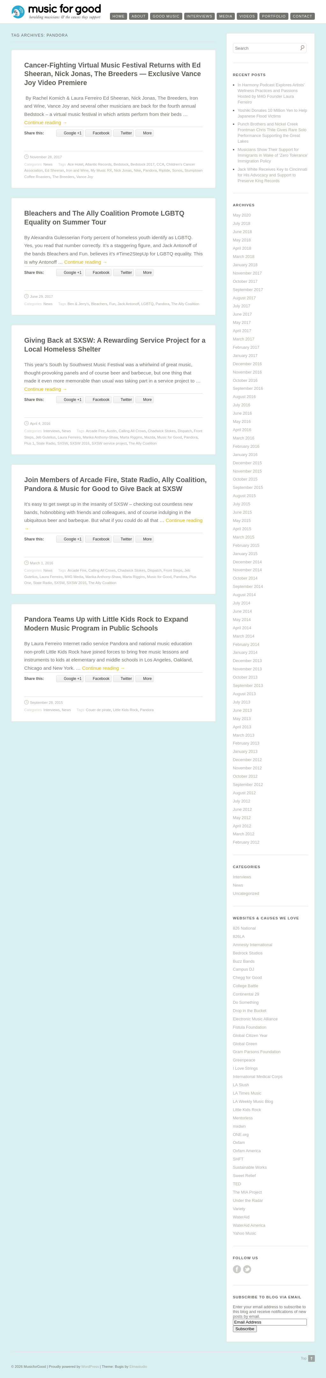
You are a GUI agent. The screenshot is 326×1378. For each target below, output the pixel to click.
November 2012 (247, 768)
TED (237, 1184)
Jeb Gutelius (45, 437)
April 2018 (242, 248)
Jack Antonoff (128, 304)
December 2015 (247, 463)
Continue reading (45, 122)
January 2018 (245, 264)
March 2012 (244, 834)
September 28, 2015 (46, 702)
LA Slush (241, 1084)
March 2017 (244, 339)
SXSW (62, 443)
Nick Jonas (123, 170)
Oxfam (239, 1142)
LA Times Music (247, 1093)
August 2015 (244, 495)
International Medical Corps (258, 1076)
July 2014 (241, 603)
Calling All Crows (132, 431)
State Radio (45, 443)
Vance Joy (84, 177)
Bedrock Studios (248, 953)
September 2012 (248, 784)
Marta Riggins (131, 437)
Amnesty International (252, 944)
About (139, 16)
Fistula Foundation (249, 1027)
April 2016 (242, 429)
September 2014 (248, 586)
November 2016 (247, 372)
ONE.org (241, 1134)
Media (225, 16)
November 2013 (247, 669)
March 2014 (244, 636)
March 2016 (244, 438)
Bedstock (120, 164)
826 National (244, 928)
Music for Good (169, 437)
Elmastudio (138, 1366)
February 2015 (246, 545)
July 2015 (241, 504)
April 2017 (242, 330)
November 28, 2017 (46, 157)
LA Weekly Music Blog (253, 1101)
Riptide (164, 170)
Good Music (166, 16)
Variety (239, 1208)
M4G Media (74, 577)
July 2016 (241, 405)
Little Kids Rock (125, 710)
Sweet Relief (244, 1175)
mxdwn (239, 1126)
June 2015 (242, 512)
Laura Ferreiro (69, 437)
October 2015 (245, 479)
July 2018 (241, 223)
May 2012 (242, 817)
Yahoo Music (244, 1233)
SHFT (238, 1159)
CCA (160, 164)
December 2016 (247, 363)
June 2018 (242, 231)
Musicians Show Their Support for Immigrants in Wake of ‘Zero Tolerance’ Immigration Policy (273, 155)
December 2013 (247, 660)
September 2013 (248, 685)
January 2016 (245, 454)
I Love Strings (245, 1068)
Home (118, 16)
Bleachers (99, 304)
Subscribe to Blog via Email (267, 1297)
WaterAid (241, 1217)
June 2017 (242, 314)
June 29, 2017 (41, 296)
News (47, 164)
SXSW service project (109, 443)
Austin (111, 431)
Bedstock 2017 (143, 164)
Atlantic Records (98, 164)
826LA (239, 936)
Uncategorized (246, 893)
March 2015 (244, 537)
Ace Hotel (75, 164)
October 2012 (245, 776)
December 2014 (247, 562)
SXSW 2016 (80, 443)
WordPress (90, 1366)
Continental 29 (246, 994)
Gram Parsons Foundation (257, 1051)
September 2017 (248, 289)
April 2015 (242, 528)
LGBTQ (147, 304)
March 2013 (244, 735)
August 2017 (244, 298)
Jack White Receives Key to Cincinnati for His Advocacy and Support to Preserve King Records (272, 175)
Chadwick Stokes (162, 431)
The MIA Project (247, 1192)
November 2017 (247, 273)
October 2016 (245, 380)
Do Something (246, 1002)
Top (304, 1358)
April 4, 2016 (40, 423)
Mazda (149, 437)
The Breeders (63, 177)
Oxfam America (247, 1150)
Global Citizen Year (250, 1035)
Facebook (237, 1269)
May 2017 (242, 322)
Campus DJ (243, 969)
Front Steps (172, 570)
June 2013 (242, 710)
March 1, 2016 (41, 563)
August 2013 (244, 693)
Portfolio (274, 16)
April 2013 (242, 727)
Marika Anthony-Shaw (100, 437)
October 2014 (245, 578)
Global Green (245, 1043)
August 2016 (244, 396)
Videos (247, 16)
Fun (112, 304)
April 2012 (242, 826)
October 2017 (245, 281)
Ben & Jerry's (78, 304)
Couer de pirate (98, 710)
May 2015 (242, 520)
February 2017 (246, 347)
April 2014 (242, 627)
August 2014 (244, 594)
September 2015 (248, 487)
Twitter (247, 1269)
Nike (137, 170)
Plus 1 (29, 443)
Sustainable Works (250, 1167)
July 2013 (241, 702)
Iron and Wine (77, 170)
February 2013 (246, 743)
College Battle (245, 985)
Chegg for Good (247, 977)
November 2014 (247, 570)
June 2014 (242, 611)
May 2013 (242, 718)
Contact (302, 16)
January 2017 (245, 355)
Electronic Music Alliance (255, 1019)
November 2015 (247, 471)
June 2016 (242, 413)
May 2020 (242, 215)
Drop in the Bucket (249, 1010)
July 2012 (241, 801)
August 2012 (244, 792)
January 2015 (245, 553)
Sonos (177, 170)
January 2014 (245, 652)
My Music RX (101, 170)
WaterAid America (249, 1225)
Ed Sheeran (54, 170)
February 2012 (246, 842)
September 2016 (248, 388)
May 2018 (242, 240)
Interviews (200, 16)
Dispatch (185, 431)
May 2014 (242, 619)
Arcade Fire (95, 431)
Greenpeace (244, 1060)
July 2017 (241, 305)
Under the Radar (248, 1200)
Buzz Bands (244, 961)
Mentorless (243, 1118)
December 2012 (247, 759)
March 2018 (244, 256)
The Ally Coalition (185, 304)
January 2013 (245, 751)
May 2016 (242, 421)
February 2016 (246, 446)
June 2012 (242, 809)
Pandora (150, 170)
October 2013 (245, 677)
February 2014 (246, 644)
